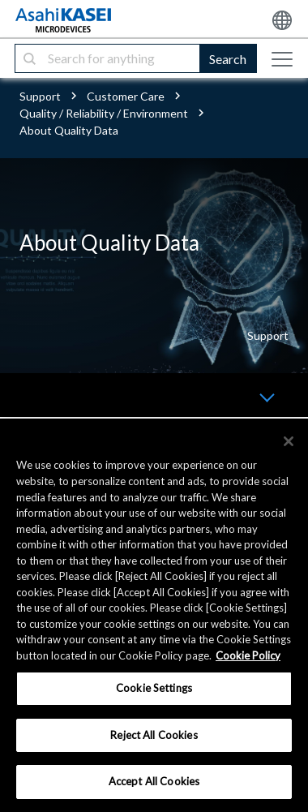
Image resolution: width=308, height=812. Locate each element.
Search (227, 59)
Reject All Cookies (153, 734)
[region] (154, 615)
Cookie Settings (154, 687)
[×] (288, 441)
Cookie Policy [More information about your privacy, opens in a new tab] (248, 655)
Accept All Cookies (154, 781)
